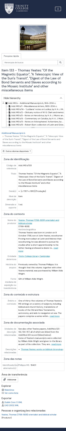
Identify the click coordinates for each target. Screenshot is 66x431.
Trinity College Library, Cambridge (34, 256)
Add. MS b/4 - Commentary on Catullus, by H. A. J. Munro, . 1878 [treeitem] (36, 118)
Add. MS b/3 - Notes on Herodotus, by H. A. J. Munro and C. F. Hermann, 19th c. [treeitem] (36, 115)
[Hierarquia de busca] (30, 62)
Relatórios (8, 390)
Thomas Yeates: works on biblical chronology (42, 349)
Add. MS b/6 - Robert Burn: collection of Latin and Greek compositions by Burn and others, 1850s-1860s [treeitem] (36, 124)
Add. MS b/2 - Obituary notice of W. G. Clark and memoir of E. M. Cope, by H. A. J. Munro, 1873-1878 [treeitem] (36, 112)
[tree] (33, 114)
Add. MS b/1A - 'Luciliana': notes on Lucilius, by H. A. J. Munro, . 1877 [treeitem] (36, 109)
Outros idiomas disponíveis (16, 151)
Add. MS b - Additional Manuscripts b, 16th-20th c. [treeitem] (30, 103)
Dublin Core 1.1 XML (12, 402)
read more (55, 316)
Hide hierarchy (12, 98)
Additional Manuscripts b (13, 133)
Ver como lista (10, 393)
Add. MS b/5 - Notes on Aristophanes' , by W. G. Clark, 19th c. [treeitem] (36, 121)
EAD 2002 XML (10, 405)
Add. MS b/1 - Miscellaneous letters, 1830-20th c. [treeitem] (32, 106)
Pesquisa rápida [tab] (11, 56)
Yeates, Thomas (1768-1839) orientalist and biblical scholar (29, 414)
